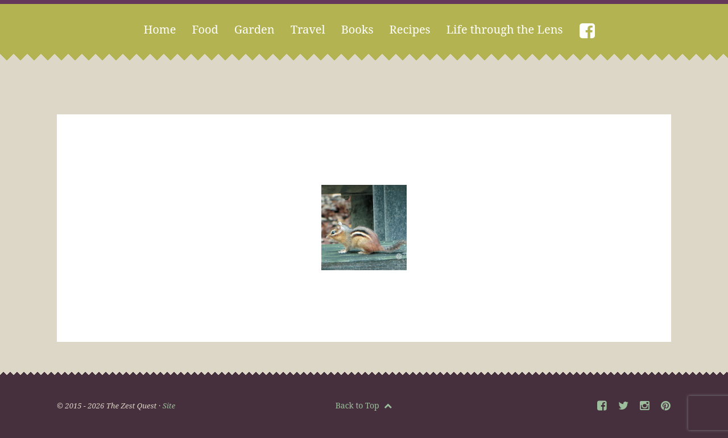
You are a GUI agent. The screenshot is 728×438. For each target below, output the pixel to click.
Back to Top (364, 405)
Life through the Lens (504, 29)
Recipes (410, 29)
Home (159, 29)
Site (169, 405)
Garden (254, 29)
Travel (308, 29)
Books (357, 29)
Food (205, 29)
